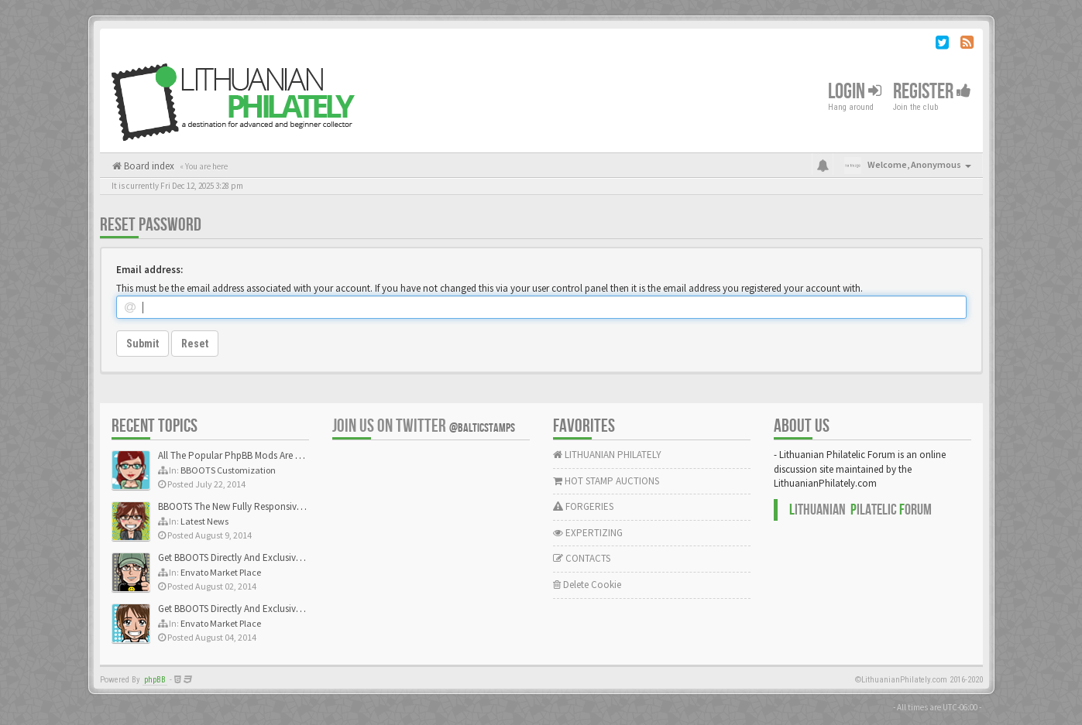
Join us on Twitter (423, 426)
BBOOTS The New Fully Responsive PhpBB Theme (260, 506)
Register (932, 91)
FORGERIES (583, 506)
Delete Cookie (587, 584)
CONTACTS (581, 558)
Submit (142, 343)
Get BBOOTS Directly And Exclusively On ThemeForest (268, 557)
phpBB (155, 680)
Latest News (204, 521)
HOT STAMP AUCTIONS (606, 480)
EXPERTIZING (588, 532)
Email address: (149, 269)
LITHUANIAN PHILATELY (607, 454)
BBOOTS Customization (228, 470)
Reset (194, 343)
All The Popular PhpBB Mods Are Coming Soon (256, 455)
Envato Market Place (220, 572)
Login (854, 91)
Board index (148, 166)
